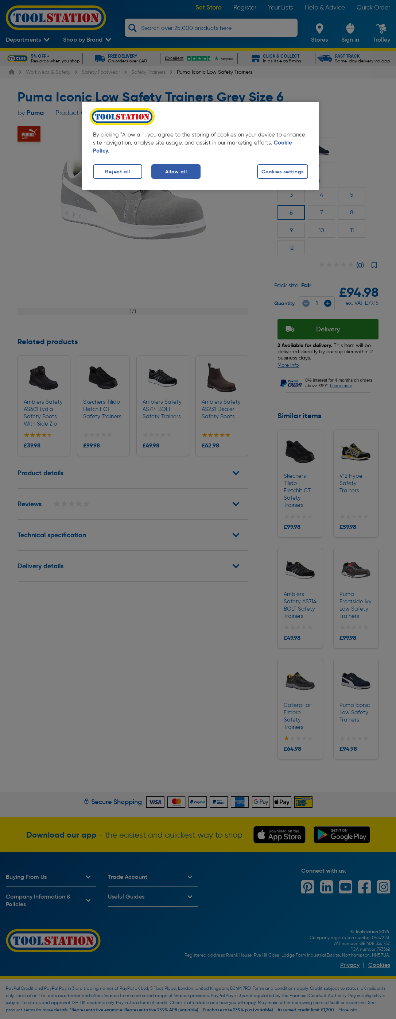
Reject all (117, 171)
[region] (200, 146)
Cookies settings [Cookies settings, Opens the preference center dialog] (282, 171)
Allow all (176, 171)
